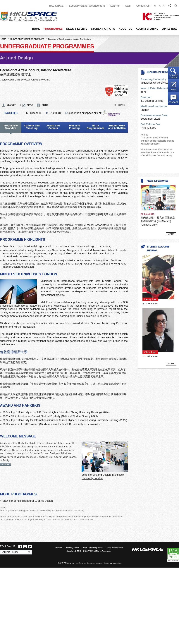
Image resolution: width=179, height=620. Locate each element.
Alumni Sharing (147, 28)
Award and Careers (53, 127)
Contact (173, 102)
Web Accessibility (115, 548)
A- (155, 5)
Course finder (173, 76)
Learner (115, 5)
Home (36, 28)
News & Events (76, 28)
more (171, 234)
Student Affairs (103, 28)
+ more (5, 464)
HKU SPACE (56, 5)
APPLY (30, 105)
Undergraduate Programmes (27, 39)
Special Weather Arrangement (87, 5)
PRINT (45, 105)
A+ (164, 5)
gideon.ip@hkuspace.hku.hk (84, 112)
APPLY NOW (169, 28)
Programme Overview (9, 127)
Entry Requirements (95, 127)
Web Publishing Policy (93, 548)
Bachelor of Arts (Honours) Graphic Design (28, 500)
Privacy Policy (72, 548)
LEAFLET (11, 105)
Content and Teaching (32, 127)
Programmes (53, 28)
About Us (125, 28)
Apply (173, 89)
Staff (128, 5)
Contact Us (142, 5)
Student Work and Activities (117, 127)
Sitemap (58, 548)
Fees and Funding (74, 127)
